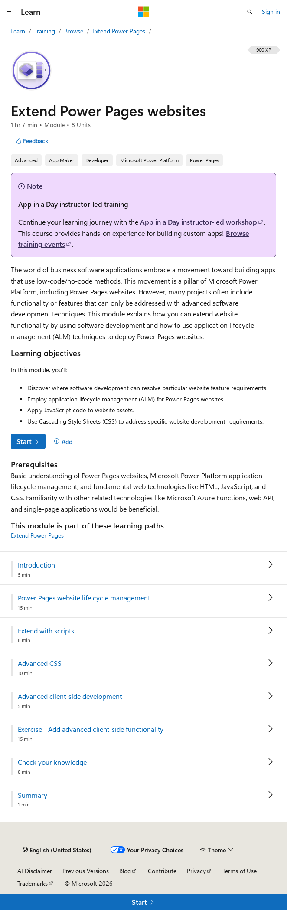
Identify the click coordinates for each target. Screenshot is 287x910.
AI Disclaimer (34, 871)
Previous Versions (85, 871)
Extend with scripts (46, 630)
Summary (32, 795)
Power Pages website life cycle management (84, 598)
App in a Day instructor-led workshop (198, 221)
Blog (125, 871)
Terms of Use (239, 871)
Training (45, 31)
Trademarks (32, 883)
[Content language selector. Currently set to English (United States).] (57, 850)
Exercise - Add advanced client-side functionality (90, 729)
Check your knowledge (52, 762)
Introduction (36, 565)
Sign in (271, 11)
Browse (74, 31)
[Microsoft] (143, 11)
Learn (18, 31)
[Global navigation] (8, 12)
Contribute (162, 871)
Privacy (196, 871)
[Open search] (249, 12)
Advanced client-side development (70, 696)
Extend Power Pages (119, 31)
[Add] (63, 442)
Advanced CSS (40, 663)
